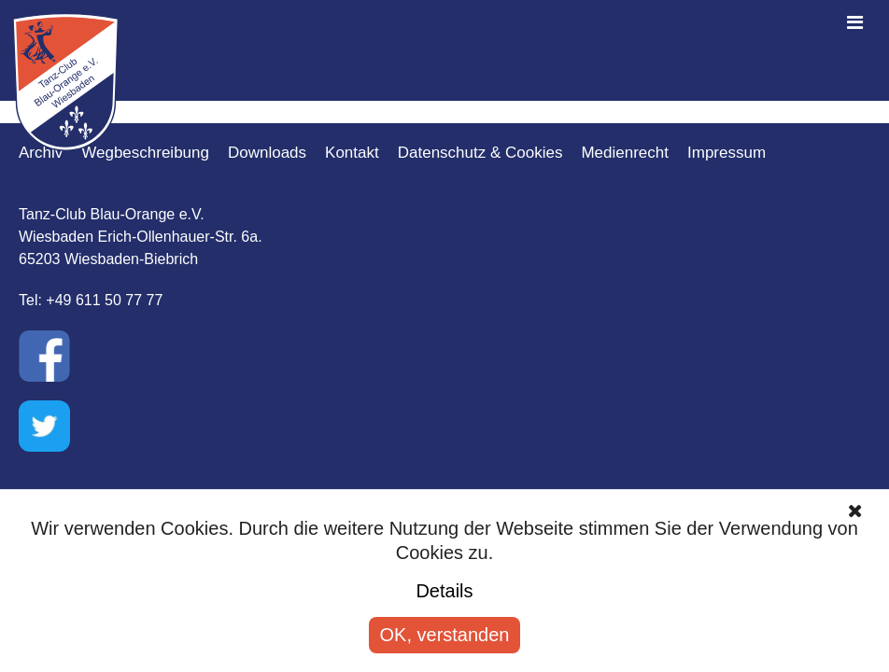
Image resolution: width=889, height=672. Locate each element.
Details (444, 591)
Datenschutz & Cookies (480, 152)
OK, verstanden (445, 634)
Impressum (726, 152)
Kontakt (352, 152)
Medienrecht (625, 152)
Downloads (267, 152)
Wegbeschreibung (145, 152)
